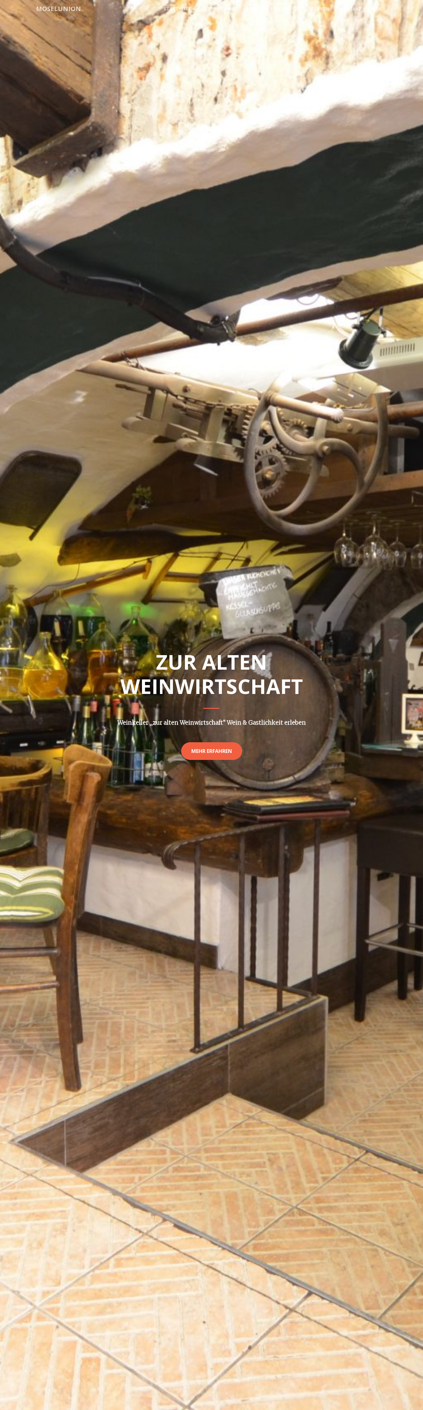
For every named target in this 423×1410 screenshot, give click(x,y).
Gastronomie (218, 9)
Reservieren (314, 9)
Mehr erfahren (211, 751)
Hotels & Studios (267, 9)
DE (377, 9)
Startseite (177, 9)
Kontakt (350, 9)
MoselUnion (58, 8)
